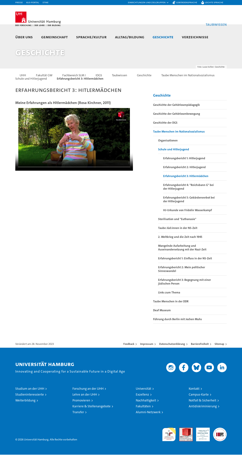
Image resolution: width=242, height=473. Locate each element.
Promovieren (81, 419)
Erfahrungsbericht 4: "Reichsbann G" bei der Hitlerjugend (188, 205)
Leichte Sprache (214, 2)
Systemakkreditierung (220, 447)
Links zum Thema (169, 311)
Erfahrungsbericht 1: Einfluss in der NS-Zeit (185, 276)
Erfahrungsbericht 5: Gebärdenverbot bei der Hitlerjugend (189, 217)
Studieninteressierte (29, 413)
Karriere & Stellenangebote (91, 424)
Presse (19, 2)
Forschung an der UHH (88, 407)
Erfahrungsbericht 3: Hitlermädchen (185, 194)
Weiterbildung (25, 419)
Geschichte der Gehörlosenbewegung (176, 132)
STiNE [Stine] (45, 2)
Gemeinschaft (54, 37)
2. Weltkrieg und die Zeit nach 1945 (180, 255)
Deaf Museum (162, 328)
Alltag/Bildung (129, 37)
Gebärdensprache (186, 2)
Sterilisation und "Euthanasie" (177, 237)
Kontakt (194, 407)
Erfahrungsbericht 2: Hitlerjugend (184, 185)
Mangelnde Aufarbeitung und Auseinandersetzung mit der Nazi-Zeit (182, 266)
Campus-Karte (199, 413)
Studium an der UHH (29, 407)
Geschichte (163, 37)
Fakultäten (143, 424)
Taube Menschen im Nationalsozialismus (179, 150)
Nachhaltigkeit (146, 419)
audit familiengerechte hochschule (169, 451)
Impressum (146, 362)
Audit (182, 447)
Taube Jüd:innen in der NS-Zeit (177, 246)
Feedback (128, 362)
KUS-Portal (32, 2)
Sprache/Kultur (91, 37)
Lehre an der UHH (84, 413)
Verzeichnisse (195, 37)
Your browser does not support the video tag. (74, 157)
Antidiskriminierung (203, 424)
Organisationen (168, 159)
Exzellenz (142, 413)
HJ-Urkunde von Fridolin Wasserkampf (187, 228)
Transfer (78, 430)
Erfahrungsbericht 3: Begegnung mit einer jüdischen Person (184, 300)
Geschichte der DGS (165, 141)
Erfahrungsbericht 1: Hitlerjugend (184, 176)
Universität (143, 407)
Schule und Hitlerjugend (173, 167)
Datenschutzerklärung (172, 362)
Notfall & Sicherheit (202, 419)
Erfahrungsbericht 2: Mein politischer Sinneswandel (181, 287)
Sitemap (219, 362)
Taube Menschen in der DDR (171, 319)
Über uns (24, 37)
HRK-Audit (202, 447)
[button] (148, 2)
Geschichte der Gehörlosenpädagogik (176, 123)
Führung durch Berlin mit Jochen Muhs (177, 337)
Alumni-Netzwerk (148, 430)
